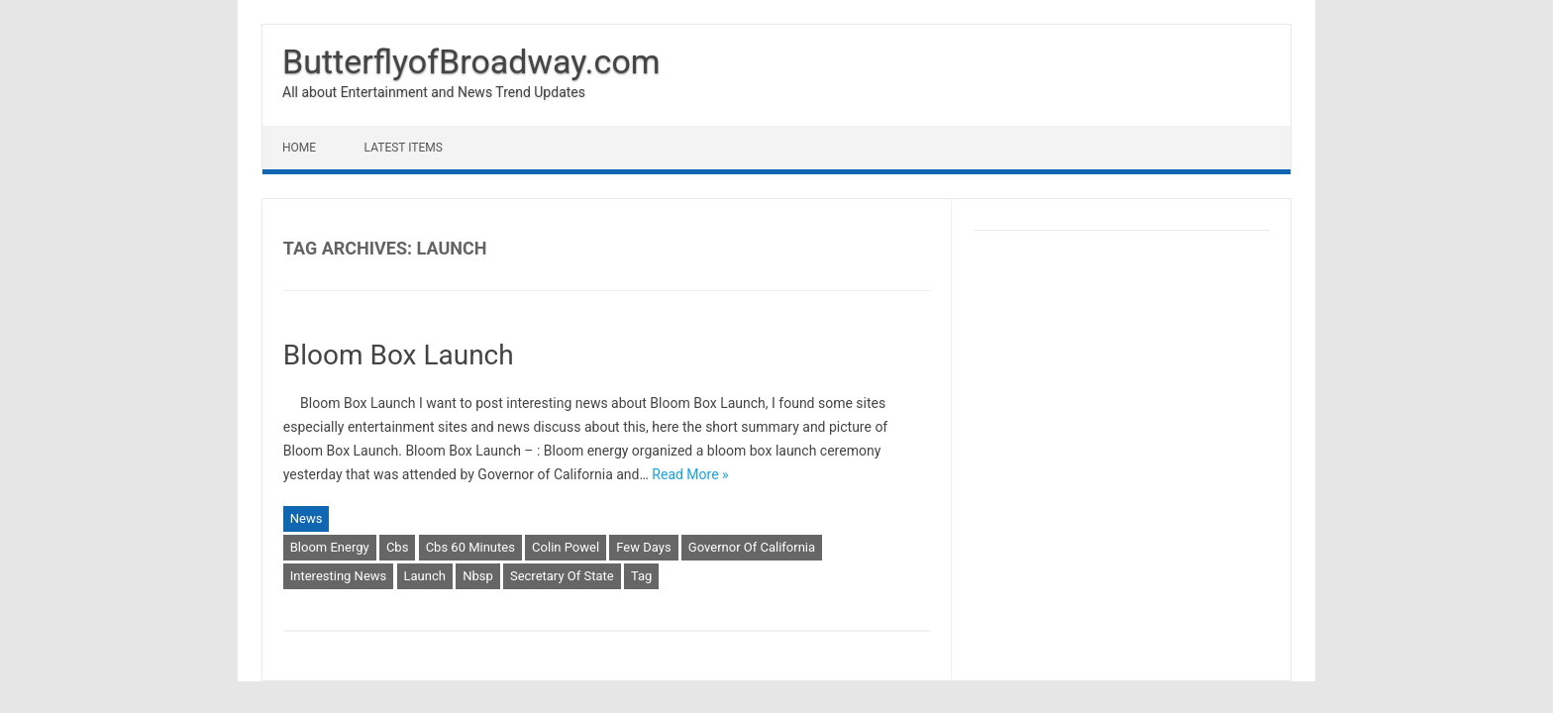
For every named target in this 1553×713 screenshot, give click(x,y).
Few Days (643, 547)
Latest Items (403, 147)
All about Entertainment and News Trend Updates (433, 92)
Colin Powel (565, 547)
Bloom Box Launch (398, 355)
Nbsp (478, 575)
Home (299, 147)
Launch (425, 575)
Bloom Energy (329, 547)
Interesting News (338, 575)
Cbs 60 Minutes (470, 547)
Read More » (690, 474)
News (306, 518)
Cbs (397, 547)
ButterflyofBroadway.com (471, 61)
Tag (641, 575)
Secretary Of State (562, 575)
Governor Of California (751, 547)
